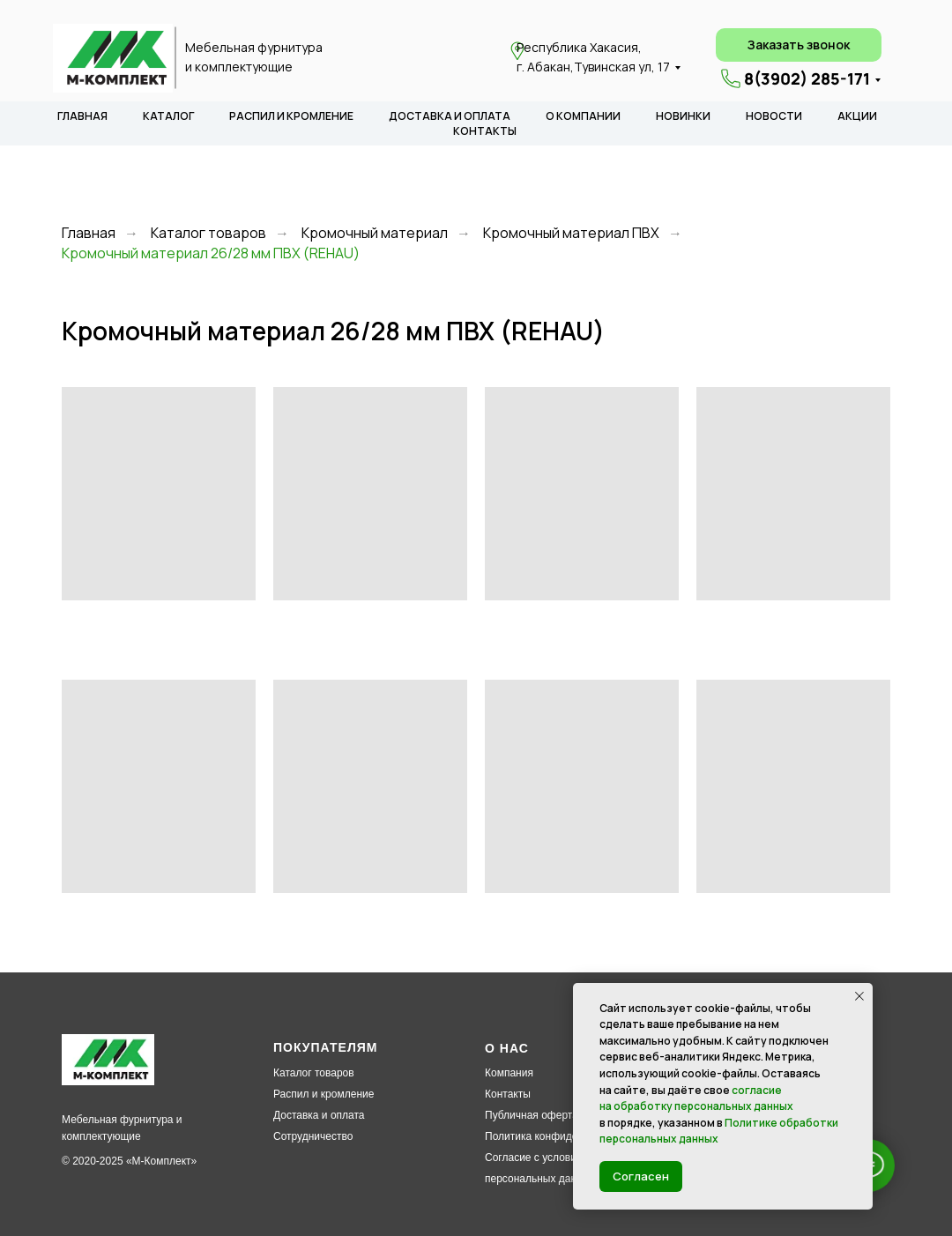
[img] (113, 58)
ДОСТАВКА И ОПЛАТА (449, 115)
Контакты (508, 1094)
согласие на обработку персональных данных (696, 1098)
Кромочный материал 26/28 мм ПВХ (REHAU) (211, 253)
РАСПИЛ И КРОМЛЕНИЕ (291, 115)
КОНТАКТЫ (485, 130)
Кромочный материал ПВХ (571, 233)
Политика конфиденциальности (563, 1136)
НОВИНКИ (683, 115)
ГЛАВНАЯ (82, 115)
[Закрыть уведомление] (859, 996)
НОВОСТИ (774, 115)
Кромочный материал (374, 233)
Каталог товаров (208, 233)
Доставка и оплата (319, 1115)
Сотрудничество (313, 1136)
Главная (88, 233)
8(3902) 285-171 (807, 78)
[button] (798, 45)
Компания (509, 1073)
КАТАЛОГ (168, 115)
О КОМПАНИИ (583, 115)
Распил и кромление (323, 1094)
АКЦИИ (857, 115)
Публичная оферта (531, 1115)
